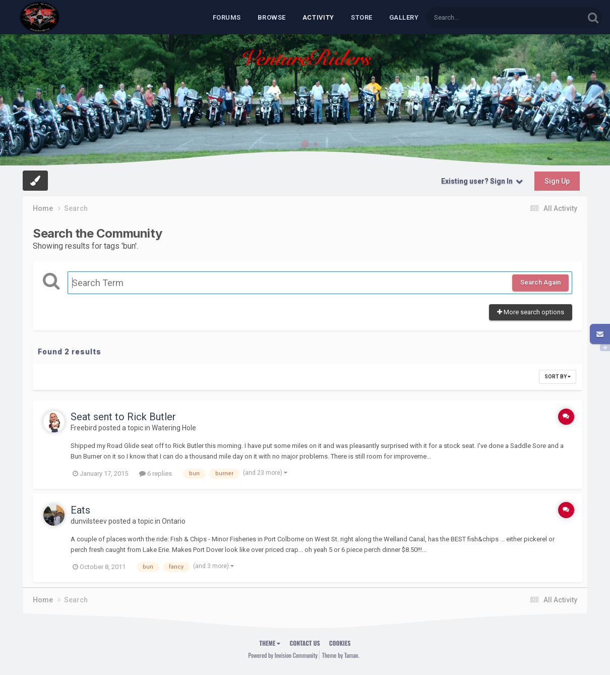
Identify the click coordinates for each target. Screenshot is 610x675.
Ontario (174, 521)
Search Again (540, 282)
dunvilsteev (89, 521)
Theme (270, 643)
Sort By (557, 376)
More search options (530, 312)
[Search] (479, 17)
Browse (272, 17)
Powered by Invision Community (283, 655)
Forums (227, 17)
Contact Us (304, 643)
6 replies (155, 473)
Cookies (340, 643)
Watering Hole (174, 428)
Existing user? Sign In (482, 181)
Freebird (84, 428)
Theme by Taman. (340, 655)
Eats (80, 510)
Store (362, 17)
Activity (318, 17)
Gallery (404, 17)
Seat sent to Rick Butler (123, 417)
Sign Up (557, 181)
